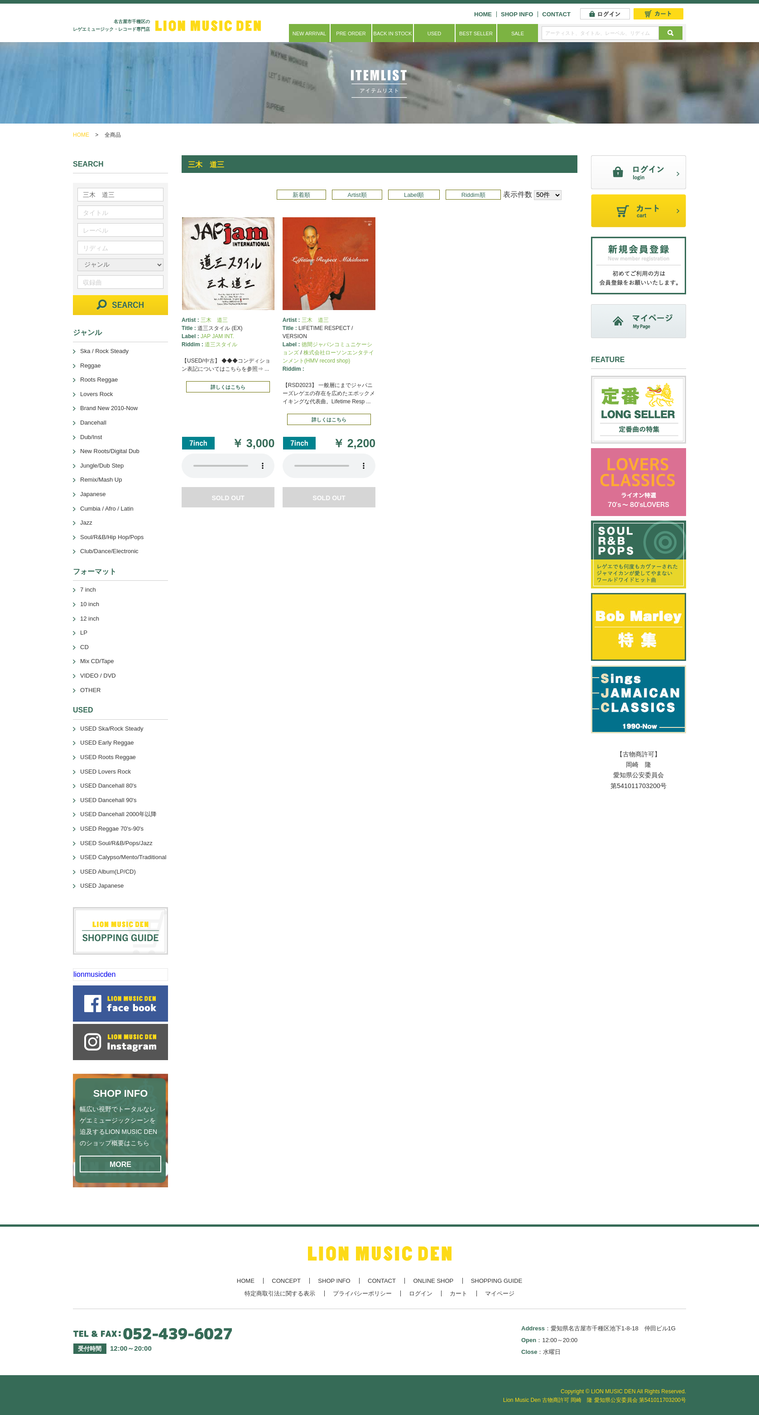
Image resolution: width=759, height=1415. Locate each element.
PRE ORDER (350, 33)
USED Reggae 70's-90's (112, 828)
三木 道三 (214, 320)
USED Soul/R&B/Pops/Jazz (116, 843)
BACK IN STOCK (393, 33)
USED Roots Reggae (108, 757)
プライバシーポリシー (362, 1293)
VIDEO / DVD (98, 675)
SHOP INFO (517, 14)
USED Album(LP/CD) (108, 871)
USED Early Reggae (107, 742)
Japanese (93, 494)
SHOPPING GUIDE (496, 1281)
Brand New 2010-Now (109, 408)
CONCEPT (286, 1281)
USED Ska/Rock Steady (111, 728)
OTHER (90, 690)
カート (458, 1293)
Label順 (414, 194)
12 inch (89, 618)
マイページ (499, 1293)
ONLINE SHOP (433, 1281)
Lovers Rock (96, 394)
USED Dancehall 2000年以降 (118, 814)
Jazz (86, 522)
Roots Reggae (99, 379)
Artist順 (356, 194)
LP (83, 632)
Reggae (90, 365)
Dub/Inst (91, 437)
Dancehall (93, 422)
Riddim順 (473, 194)
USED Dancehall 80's (108, 785)
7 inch (88, 589)
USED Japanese (102, 885)
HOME (483, 14)
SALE (517, 33)
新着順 (301, 194)
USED (435, 33)
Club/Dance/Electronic (109, 551)
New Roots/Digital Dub (109, 451)
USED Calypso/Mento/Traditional (123, 857)
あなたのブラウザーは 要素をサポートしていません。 (228, 466)
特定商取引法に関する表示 (280, 1293)
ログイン (420, 1293)
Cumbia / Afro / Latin (107, 508)
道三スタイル (221, 344)
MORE (120, 1164)
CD (84, 647)
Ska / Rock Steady (104, 351)
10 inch (89, 604)
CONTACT (556, 14)
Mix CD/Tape (97, 661)
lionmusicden (94, 974)
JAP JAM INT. (217, 336)
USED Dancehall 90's (108, 800)
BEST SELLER (476, 33)
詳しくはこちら (228, 387)
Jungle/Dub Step (102, 465)
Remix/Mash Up (101, 479)
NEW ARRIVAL (309, 33)
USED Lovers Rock (105, 771)
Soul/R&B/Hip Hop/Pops (112, 537)
